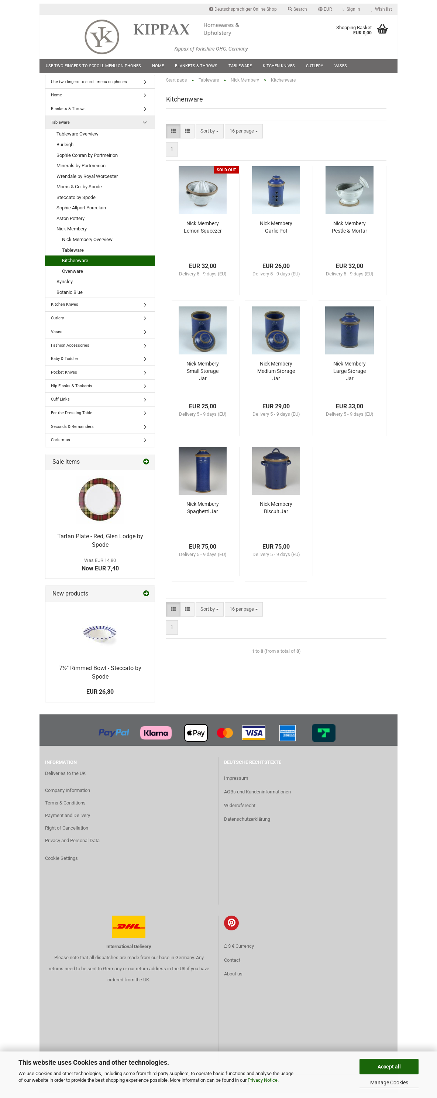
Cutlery (314, 66)
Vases (340, 66)
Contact (232, 964)
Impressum (236, 782)
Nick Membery (71, 233)
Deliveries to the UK (65, 778)
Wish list (381, 9)
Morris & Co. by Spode (79, 191)
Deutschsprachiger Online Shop (243, 9)
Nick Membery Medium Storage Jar (276, 376)
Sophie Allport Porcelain (81, 212)
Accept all (389, 1067)
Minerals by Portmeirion (81, 170)
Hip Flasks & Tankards (71, 390)
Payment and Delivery (67, 820)
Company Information (67, 795)
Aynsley (64, 286)
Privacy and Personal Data (72, 845)
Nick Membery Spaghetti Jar (202, 512)
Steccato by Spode (76, 202)
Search (297, 9)
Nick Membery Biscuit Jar (276, 512)
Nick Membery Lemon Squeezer (203, 232)
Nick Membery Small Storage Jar (202, 376)
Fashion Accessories (70, 349)
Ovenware (72, 275)
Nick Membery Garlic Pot (276, 232)
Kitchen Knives (279, 66)
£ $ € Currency (239, 951)
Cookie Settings (61, 862)
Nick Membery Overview (87, 244)
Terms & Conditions (65, 807)
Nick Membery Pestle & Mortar (349, 232)
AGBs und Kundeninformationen (257, 796)
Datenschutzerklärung (247, 824)
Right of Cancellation (66, 832)
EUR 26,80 (100, 696)
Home (158, 66)
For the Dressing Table (71, 417)
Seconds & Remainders (72, 431)
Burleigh (64, 149)
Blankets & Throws (196, 66)
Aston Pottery (70, 223)
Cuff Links (60, 404)
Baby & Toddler (64, 363)
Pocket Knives (64, 376)
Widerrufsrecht (239, 810)
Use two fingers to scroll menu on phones (93, 66)
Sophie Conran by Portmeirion (87, 159)
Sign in (351, 9)
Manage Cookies (389, 1082)
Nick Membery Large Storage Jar (349, 376)
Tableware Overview (77, 138)
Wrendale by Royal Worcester (87, 180)
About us (233, 978)
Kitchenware (75, 265)
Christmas (60, 444)
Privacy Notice (263, 1080)
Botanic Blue (69, 296)
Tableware (240, 66)
